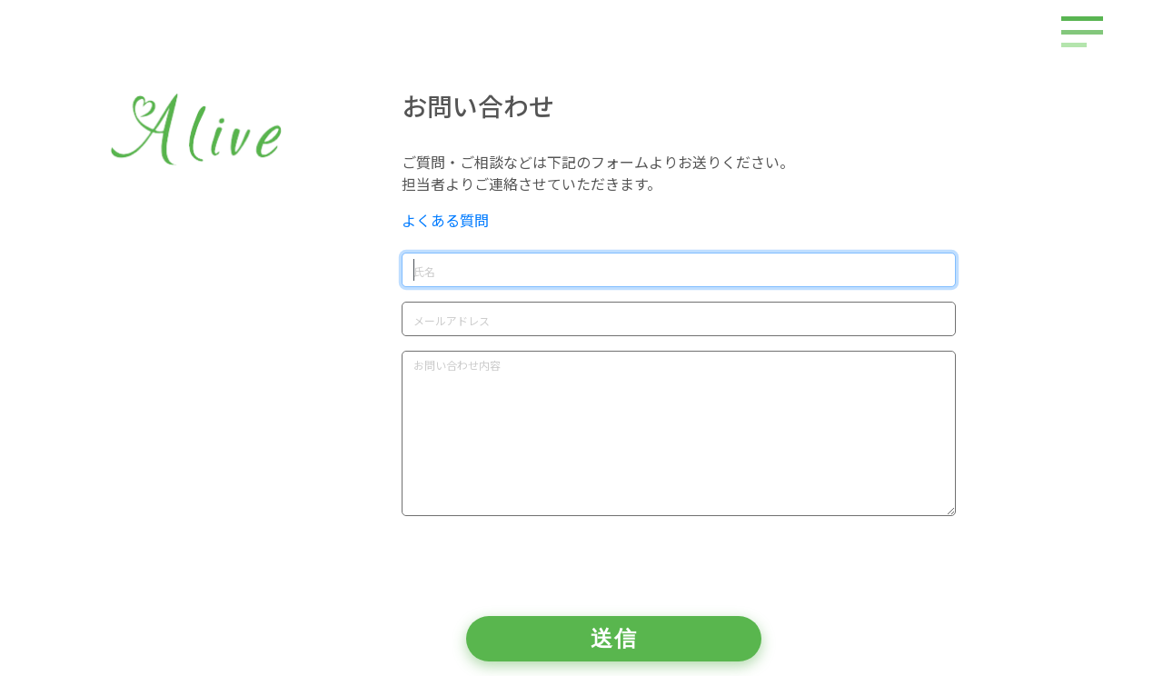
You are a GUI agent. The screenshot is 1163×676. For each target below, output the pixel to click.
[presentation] (540, 566)
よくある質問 (445, 220)
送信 (614, 639)
